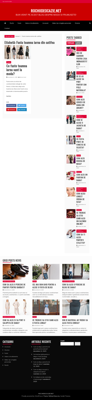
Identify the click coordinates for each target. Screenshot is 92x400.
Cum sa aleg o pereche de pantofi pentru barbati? (14, 286)
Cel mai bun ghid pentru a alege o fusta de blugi (44, 286)
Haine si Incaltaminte (32, 23)
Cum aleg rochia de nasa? (80, 161)
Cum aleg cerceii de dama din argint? (80, 103)
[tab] (70, 43)
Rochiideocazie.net (46, 10)
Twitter (22, 105)
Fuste (19, 23)
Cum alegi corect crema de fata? (80, 197)
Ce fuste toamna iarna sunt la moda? (16, 69)
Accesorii (45, 23)
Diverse (77, 23)
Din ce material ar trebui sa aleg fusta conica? (75, 321)
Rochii (12, 23)
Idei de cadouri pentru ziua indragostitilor (81, 59)
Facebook (11, 105)
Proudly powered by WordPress (32, 396)
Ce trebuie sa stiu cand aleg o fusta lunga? (45, 321)
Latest (78, 43)
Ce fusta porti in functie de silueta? (81, 143)
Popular (70, 43)
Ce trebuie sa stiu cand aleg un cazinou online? (81, 218)
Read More (8, 96)
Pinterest (11, 109)
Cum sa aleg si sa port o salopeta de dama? (14, 321)
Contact (7, 28)
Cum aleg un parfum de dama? (81, 177)
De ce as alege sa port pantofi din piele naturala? (81, 83)
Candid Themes (65, 396)
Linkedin (22, 109)
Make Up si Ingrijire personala (61, 23)
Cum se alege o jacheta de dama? (81, 124)
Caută (62, 341)
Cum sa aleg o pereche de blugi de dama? (73, 286)
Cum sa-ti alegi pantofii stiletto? (80, 238)
